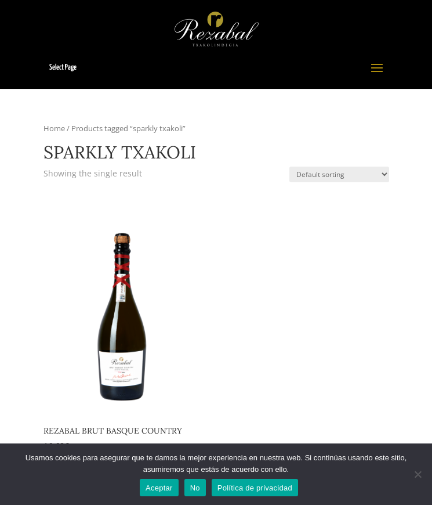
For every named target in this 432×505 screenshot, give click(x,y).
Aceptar (159, 488)
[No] (417, 474)
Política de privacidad (254, 488)
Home (54, 128)
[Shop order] (339, 174)
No (195, 488)
